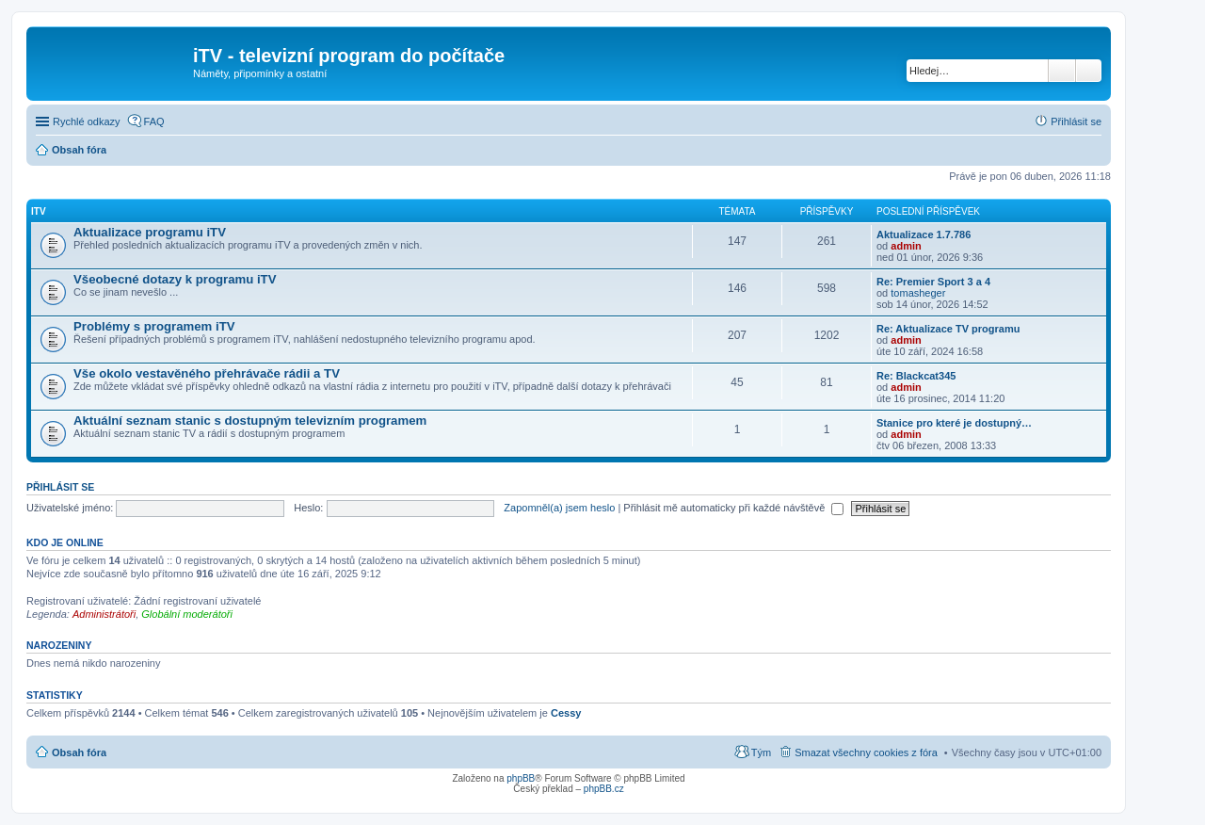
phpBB (520, 778)
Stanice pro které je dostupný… (954, 423)
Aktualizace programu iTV (149, 232)
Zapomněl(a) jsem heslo (559, 507)
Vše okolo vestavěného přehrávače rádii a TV (206, 373)
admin (906, 245)
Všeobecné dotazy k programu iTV (174, 279)
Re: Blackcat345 (916, 375)
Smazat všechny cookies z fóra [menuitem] (866, 752)
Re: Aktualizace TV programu (948, 328)
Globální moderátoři (187, 614)
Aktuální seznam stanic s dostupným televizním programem (249, 420)
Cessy (566, 713)
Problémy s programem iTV (154, 326)
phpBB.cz (604, 789)
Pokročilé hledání (1088, 70)
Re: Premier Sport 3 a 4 (933, 281)
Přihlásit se (60, 487)
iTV (38, 211)
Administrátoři (104, 614)
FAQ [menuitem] (154, 121)
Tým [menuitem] (761, 752)
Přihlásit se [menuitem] (1076, 121)
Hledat (1062, 70)
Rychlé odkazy (86, 121)
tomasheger (918, 293)
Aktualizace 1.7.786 (923, 234)
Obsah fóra (79, 752)
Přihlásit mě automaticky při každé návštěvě (733, 507)
